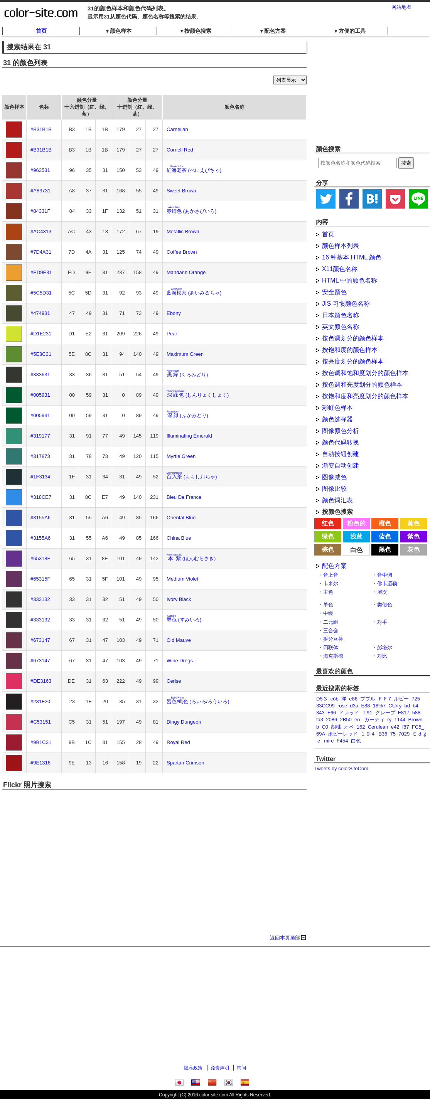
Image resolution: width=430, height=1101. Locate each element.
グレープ (385, 712)
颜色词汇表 (337, 500)
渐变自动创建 (340, 465)
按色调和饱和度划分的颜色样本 (365, 373)
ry (389, 719)
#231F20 (40, 701)
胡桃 (336, 727)
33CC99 (325, 706)
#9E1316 (40, 763)
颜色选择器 (337, 419)
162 (361, 727)
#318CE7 (40, 497)
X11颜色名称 (339, 269)
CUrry (394, 706)
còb (335, 699)
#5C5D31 (41, 293)
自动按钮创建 (340, 454)
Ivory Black (179, 599)
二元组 (330, 622)
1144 (399, 719)
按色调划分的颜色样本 (353, 338)
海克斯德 (333, 656)
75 (393, 734)
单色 (328, 605)
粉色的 (356, 523)
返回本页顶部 (285, 938)
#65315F (40, 579)
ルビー (401, 699)
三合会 (330, 630)
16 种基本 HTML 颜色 (351, 257)
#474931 (40, 313)
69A (320, 734)
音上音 (330, 575)
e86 (353, 699)
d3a (354, 706)
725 (415, 699)
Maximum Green (185, 354)
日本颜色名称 (340, 315)
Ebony (174, 313)
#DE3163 (40, 681)
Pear (172, 334)
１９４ (368, 734)
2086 (331, 719)
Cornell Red (180, 150)
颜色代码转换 (340, 442)
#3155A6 (40, 517)
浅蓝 (356, 536)
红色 (328, 523)
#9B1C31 (40, 742)
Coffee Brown (182, 252)
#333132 (40, 599)
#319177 (40, 436)
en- (358, 719)
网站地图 (401, 7)
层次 (382, 592)
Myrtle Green (181, 456)
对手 (382, 622)
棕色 (328, 549)
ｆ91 (367, 712)
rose (342, 706)
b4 (415, 706)
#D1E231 (40, 334)
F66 (331, 712)
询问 (241, 1068)
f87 (405, 727)
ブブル (367, 699)
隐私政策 (193, 1068)
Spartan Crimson (185, 763)
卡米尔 (330, 583)
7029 (404, 734)
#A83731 (40, 191)
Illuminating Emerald (189, 436)
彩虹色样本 (337, 407)
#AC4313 (40, 231)
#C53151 (40, 722)
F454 (342, 741)
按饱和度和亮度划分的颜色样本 (365, 396)
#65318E (40, 558)
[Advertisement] (372, 90)
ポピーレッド (343, 734)
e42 (395, 727)
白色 (356, 550)
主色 (328, 592)
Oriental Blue (181, 517)
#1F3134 (40, 477)
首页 (41, 31)
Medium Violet (182, 579)
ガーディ (374, 719)
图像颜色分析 (340, 431)
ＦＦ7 (384, 699)
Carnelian (177, 129)
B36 (382, 734)
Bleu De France (184, 497)
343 (320, 712)
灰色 (413, 549)
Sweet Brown (181, 191)
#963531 (40, 170)
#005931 (40, 395)
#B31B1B (41, 129)
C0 (325, 727)
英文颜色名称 (340, 326)
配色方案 (334, 565)
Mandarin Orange (186, 272)
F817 (404, 712)
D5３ (322, 699)
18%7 (379, 706)
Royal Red (178, 742)
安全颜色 (334, 292)
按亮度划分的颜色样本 (353, 361)
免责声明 (220, 1068)
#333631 (40, 374)
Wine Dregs (180, 660)
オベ (349, 727)
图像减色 (334, 477)
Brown (415, 719)
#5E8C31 (40, 354)
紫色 (413, 536)
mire (329, 741)
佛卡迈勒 (387, 583)
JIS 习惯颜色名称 (346, 303)
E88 (365, 706)
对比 (382, 656)
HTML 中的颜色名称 (349, 280)
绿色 (328, 536)
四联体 (330, 647)
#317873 (40, 456)
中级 (328, 613)
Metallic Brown (183, 231)
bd (407, 706)
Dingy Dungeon (184, 722)
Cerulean (378, 727)
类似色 (384, 605)
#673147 (40, 640)
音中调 (384, 575)
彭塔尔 (384, 647)
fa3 (319, 719)
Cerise (174, 681)
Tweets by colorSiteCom (341, 768)
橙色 (385, 523)
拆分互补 (333, 639)
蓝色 (385, 536)
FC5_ (418, 727)
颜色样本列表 (340, 245)
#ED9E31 (41, 272)
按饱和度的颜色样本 (350, 350)
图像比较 (334, 488)
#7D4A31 (40, 252)
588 (416, 712)
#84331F (40, 211)
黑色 (385, 549)
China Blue (179, 538)
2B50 (345, 719)
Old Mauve (179, 640)
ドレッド (349, 712)
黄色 (413, 523)
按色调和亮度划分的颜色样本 (362, 384)
